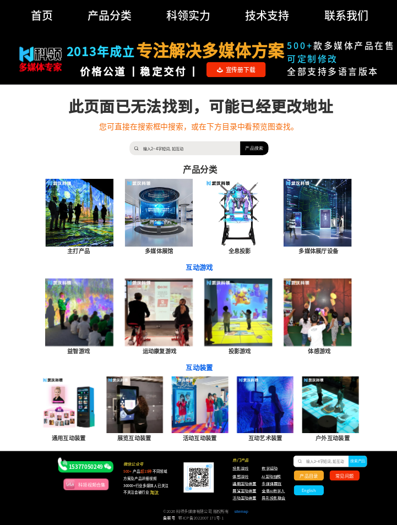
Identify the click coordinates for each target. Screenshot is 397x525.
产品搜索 (254, 147)
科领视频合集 (91, 484)
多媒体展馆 (271, 484)
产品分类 (110, 15)
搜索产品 (357, 461)
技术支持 (267, 15)
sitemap (241, 511)
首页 (42, 15)
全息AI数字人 (273, 491)
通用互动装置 (241, 484)
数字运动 (270, 468)
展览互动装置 (241, 491)
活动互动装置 (244, 498)
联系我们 (346, 15)
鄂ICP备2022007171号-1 (200, 518)
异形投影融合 (273, 498)
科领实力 (188, 15)
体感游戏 (240, 477)
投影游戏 (240, 468)
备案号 (169, 518)
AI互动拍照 (271, 477)
